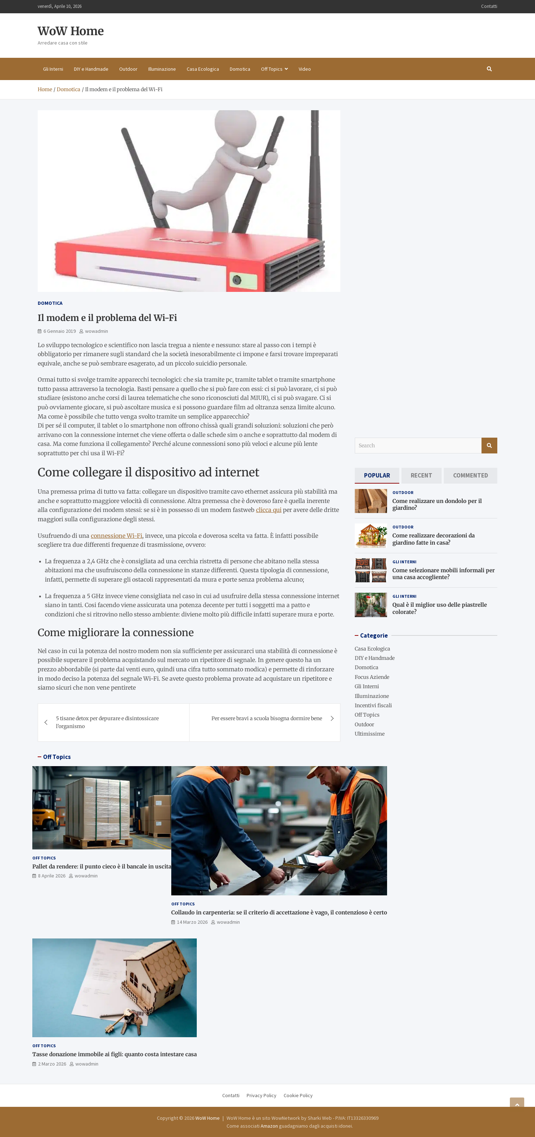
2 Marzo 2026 (52, 1064)
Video (305, 69)
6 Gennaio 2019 (59, 331)
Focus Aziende (372, 677)
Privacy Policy (261, 1095)
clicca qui (269, 509)
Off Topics (272, 69)
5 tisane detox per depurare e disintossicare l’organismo (107, 722)
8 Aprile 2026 (51, 875)
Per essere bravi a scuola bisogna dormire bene (266, 718)
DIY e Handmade (91, 69)
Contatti (489, 6)
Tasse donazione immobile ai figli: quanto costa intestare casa (114, 1054)
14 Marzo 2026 (192, 922)
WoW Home (71, 31)
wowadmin (96, 331)
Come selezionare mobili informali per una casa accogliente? (443, 574)
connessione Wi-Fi (116, 535)
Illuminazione (162, 69)
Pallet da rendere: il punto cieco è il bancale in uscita (101, 866)
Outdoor (128, 69)
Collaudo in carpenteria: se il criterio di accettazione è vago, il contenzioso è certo (279, 912)
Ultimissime (370, 734)
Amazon (269, 1126)
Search (489, 445)
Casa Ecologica (203, 69)
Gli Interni (53, 69)
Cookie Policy (298, 1095)
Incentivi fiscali (373, 705)
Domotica (240, 69)
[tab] (377, 475)
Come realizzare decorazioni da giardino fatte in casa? (433, 539)
